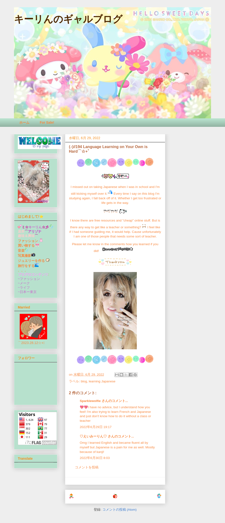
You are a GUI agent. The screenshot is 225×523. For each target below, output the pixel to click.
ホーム (24, 122)
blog (84, 381)
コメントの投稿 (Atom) (119, 509)
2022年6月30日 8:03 (95, 458)
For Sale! (47, 122)
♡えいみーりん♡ (93, 436)
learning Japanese (102, 381)
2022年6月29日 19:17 (96, 427)
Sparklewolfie (90, 401)
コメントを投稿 (87, 467)
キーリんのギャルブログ (68, 19)
